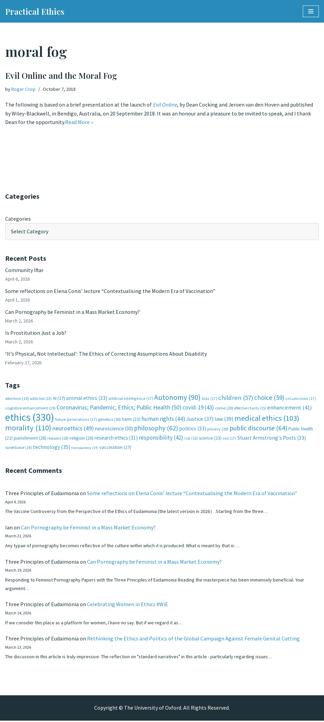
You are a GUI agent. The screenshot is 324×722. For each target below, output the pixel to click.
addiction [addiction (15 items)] (41, 398)
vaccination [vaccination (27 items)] (115, 448)
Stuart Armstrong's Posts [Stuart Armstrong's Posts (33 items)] (271, 438)
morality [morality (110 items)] (28, 428)
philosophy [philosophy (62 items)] (156, 429)
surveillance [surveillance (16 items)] (18, 448)
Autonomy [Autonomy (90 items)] (177, 397)
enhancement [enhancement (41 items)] (289, 408)
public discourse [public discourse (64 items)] (258, 429)
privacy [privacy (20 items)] (217, 429)
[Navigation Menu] (311, 11)
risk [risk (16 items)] (191, 439)
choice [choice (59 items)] (269, 398)
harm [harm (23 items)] (131, 420)
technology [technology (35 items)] (51, 447)
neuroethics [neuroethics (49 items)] (73, 429)
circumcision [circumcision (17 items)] (300, 398)
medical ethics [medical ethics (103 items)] (266, 418)
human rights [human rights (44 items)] (163, 419)
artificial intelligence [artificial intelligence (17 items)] (130, 398)
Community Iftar (24, 270)
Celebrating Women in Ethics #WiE (127, 605)
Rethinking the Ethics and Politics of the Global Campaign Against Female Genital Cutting (193, 639)
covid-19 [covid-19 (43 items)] (198, 408)
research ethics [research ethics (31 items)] (116, 438)
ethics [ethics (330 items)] (29, 417)
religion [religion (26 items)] (82, 439)
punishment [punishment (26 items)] (30, 439)
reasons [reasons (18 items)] (57, 438)
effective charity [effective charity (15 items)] (250, 408)
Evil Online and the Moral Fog (61, 75)
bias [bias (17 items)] (209, 398)
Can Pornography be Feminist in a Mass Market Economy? (72, 312)
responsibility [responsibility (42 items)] (161, 438)
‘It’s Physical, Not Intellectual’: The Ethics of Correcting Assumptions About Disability (106, 354)
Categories (18, 218)
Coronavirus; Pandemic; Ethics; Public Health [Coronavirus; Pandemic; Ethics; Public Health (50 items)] (119, 408)
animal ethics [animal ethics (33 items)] (86, 398)
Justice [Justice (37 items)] (199, 419)
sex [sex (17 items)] (229, 438)
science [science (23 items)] (210, 439)
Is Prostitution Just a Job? (36, 333)
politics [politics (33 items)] (192, 429)
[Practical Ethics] (34, 11)
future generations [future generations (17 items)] (76, 419)
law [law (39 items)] (223, 419)
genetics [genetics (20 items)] (109, 419)
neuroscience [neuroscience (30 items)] (114, 429)
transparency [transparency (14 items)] (84, 448)
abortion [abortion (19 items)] (17, 398)
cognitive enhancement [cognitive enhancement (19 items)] (30, 408)
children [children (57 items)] (235, 398)
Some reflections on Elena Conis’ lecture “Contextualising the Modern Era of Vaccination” (110, 291)
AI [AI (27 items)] (59, 398)
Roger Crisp (23, 89)
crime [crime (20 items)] (224, 408)
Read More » (79, 122)
